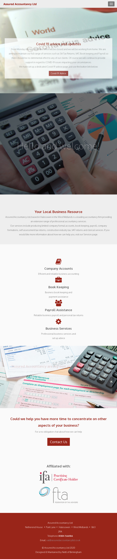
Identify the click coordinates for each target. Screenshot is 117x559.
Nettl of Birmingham (71, 552)
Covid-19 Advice (58, 73)
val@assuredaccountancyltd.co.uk (63, 540)
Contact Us (58, 442)
